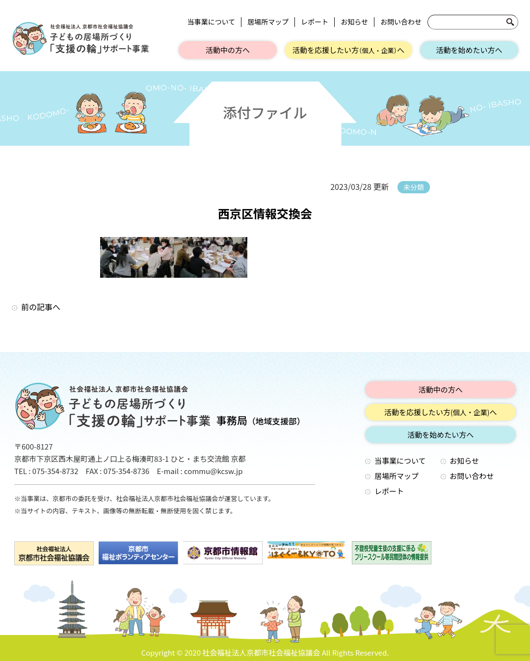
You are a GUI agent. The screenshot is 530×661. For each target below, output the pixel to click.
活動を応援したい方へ (348, 50)
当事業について (211, 21)
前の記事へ (40, 306)
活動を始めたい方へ (469, 50)
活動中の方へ (228, 50)
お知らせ (354, 21)
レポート (314, 21)
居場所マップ (268, 21)
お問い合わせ (401, 21)
